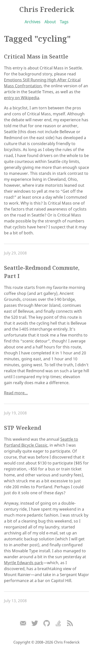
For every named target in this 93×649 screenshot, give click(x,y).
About (50, 22)
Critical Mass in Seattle (36, 56)
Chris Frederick (46, 9)
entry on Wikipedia (21, 97)
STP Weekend (22, 427)
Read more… (16, 393)
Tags (64, 22)
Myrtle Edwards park (23, 562)
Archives (32, 22)
